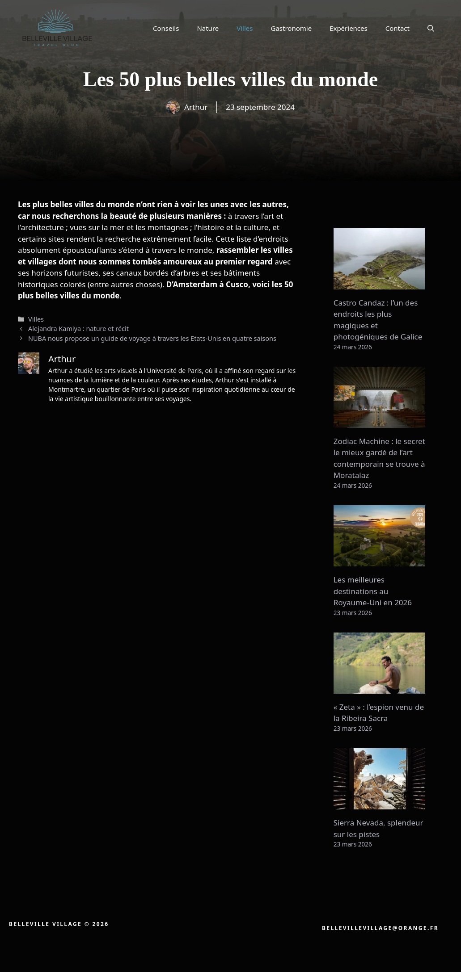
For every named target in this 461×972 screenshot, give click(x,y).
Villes (245, 28)
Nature (208, 28)
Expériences (349, 28)
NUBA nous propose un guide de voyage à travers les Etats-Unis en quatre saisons (152, 338)
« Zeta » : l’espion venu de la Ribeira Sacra (379, 713)
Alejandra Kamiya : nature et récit (78, 328)
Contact (397, 28)
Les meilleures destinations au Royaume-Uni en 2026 (373, 591)
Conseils (166, 28)
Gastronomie (291, 28)
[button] (431, 28)
